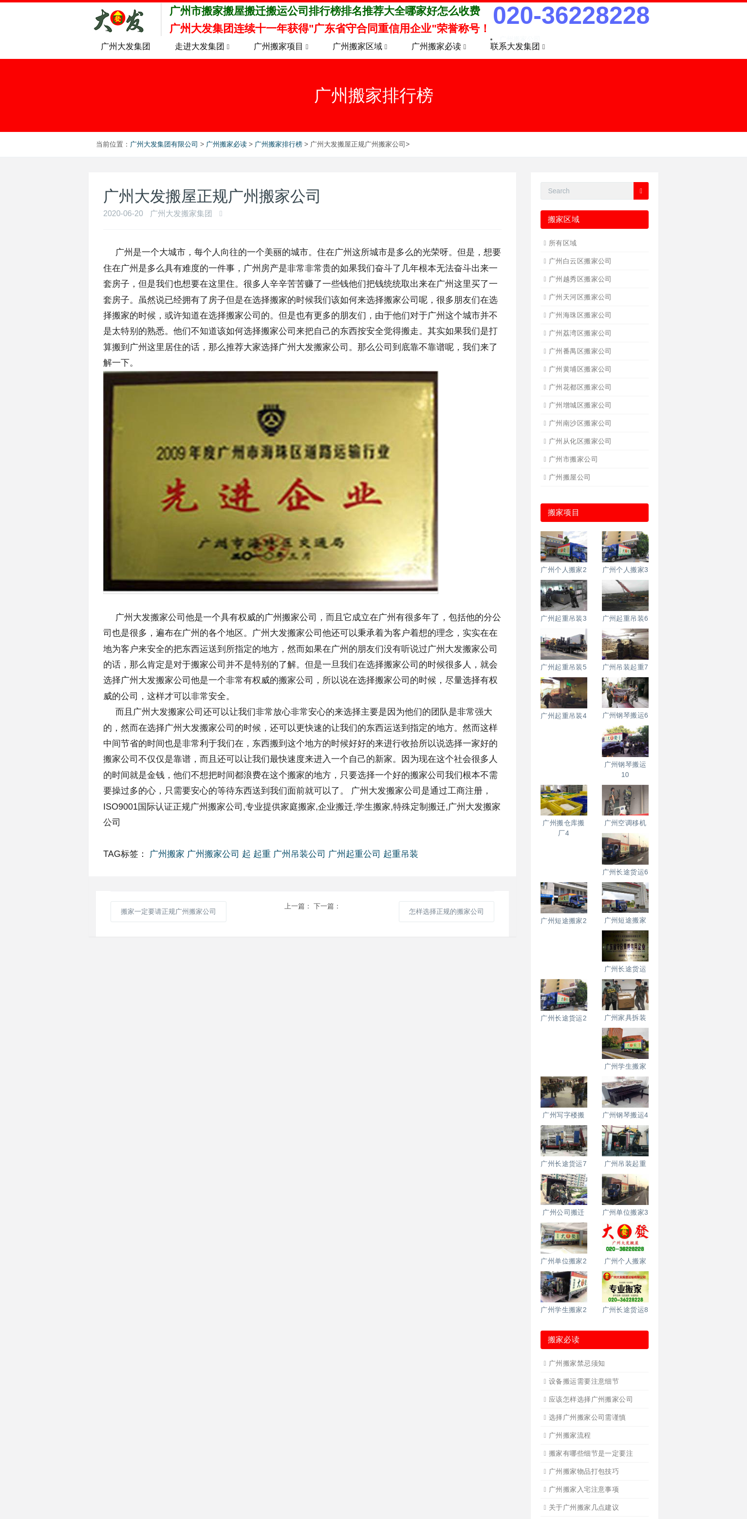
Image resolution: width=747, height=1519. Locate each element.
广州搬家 (167, 854)
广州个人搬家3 (625, 570)
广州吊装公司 (299, 854)
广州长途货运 (625, 969)
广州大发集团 (125, 46)
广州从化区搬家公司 (580, 441)
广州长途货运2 (564, 1018)
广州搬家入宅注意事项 (584, 1489)
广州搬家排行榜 (278, 144)
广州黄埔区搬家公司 (580, 369)
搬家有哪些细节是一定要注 (591, 1453)
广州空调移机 (625, 823)
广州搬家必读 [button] (438, 47)
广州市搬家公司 (573, 459)
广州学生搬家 (625, 1066)
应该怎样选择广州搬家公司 (591, 1399)
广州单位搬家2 (564, 1261)
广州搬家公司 (213, 854)
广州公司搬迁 (563, 1212)
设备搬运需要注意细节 (584, 1381)
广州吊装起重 (625, 1163)
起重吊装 (400, 854)
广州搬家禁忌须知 (577, 1363)
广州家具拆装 (625, 1017)
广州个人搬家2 (564, 570)
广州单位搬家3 (625, 1212)
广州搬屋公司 (570, 477)
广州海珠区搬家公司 (580, 315)
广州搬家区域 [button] (360, 47)
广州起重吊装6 (625, 618)
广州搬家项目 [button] (281, 47)
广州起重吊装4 (564, 716)
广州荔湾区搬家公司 (580, 333)
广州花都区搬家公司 (580, 387)
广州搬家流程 (570, 1435)
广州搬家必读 (226, 144)
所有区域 (563, 243)
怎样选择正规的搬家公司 (446, 911)
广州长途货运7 (564, 1163)
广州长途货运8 (625, 1310)
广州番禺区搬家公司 (580, 351)
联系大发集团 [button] (517, 47)
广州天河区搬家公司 (580, 297)
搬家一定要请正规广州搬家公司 (168, 911)
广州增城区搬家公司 (580, 405)
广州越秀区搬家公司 (580, 279)
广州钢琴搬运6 (625, 715)
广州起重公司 (354, 854)
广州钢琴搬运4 (625, 1115)
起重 (262, 854)
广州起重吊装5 (564, 667)
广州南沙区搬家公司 (580, 423)
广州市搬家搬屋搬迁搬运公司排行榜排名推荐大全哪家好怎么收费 (324, 11)
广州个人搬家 (625, 1261)
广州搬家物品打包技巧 (584, 1471)
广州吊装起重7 (625, 667)
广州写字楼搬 (563, 1115)
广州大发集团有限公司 (164, 144)
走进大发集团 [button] (202, 47)
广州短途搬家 (625, 920)
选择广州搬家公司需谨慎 (587, 1417)
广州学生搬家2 (564, 1310)
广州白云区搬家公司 (580, 261)
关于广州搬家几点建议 (584, 1507)
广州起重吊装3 (564, 618)
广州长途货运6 (625, 872)
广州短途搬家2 (564, 921)
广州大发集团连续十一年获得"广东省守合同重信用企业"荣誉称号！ (329, 28)
